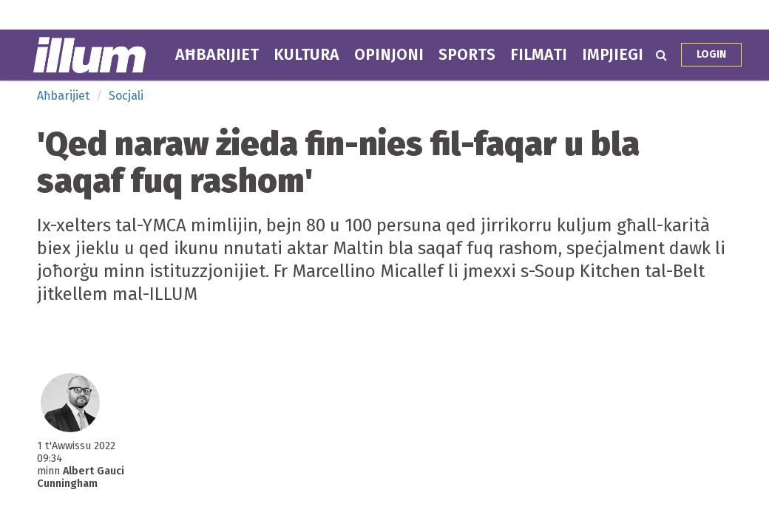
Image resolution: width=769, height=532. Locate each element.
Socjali (126, 96)
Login (711, 54)
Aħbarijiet (217, 54)
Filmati (538, 54)
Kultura (306, 54)
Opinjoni (389, 54)
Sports (466, 54)
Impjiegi (612, 54)
